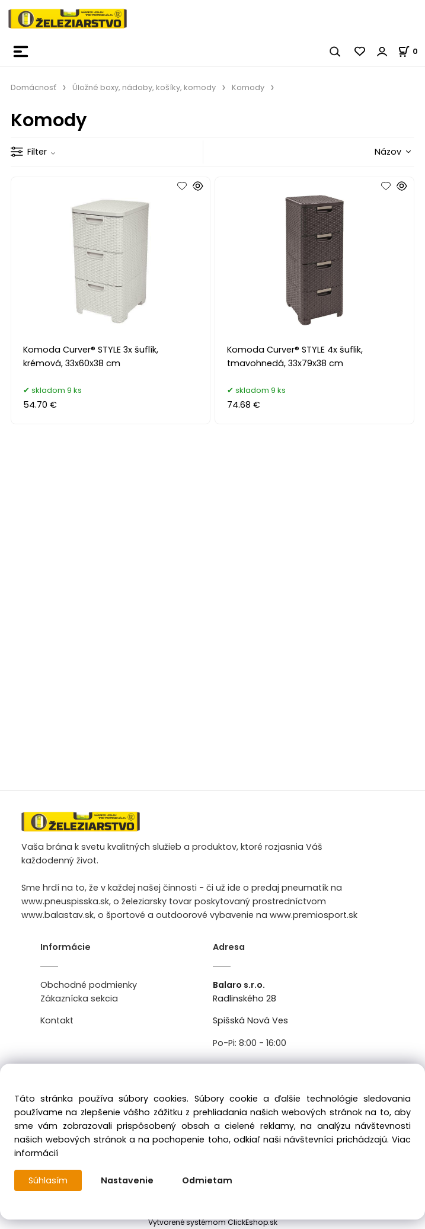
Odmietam (207, 1180)
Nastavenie (127, 1180)
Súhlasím (48, 1180)
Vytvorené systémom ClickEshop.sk (212, 1222)
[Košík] (411, 51)
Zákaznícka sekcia (79, 998)
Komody (248, 87)
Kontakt (57, 1020)
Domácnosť (33, 87)
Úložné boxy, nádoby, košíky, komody (144, 87)
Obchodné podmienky (88, 985)
